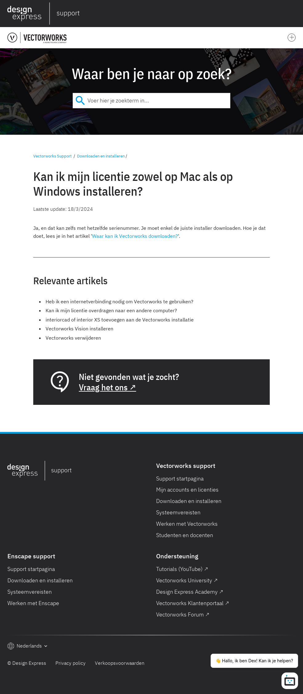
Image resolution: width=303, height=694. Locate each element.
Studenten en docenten (184, 535)
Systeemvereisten (178, 512)
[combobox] (151, 100)
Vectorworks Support (52, 156)
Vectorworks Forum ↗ (182, 614)
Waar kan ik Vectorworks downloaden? (135, 236)
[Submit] (80, 100)
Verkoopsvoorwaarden (119, 663)
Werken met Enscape (33, 603)
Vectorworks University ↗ (187, 580)
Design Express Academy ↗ (189, 591)
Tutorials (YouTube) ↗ (182, 568)
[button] (294, 13)
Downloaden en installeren (101, 156)
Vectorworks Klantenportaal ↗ (192, 603)
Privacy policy (70, 663)
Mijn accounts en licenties (187, 489)
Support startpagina (180, 478)
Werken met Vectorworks (187, 523)
